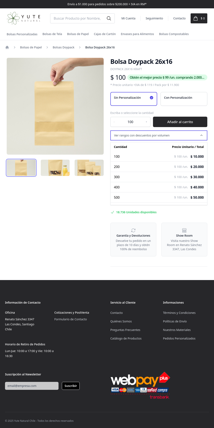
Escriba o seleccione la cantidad (132, 113)
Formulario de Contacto (70, 319)
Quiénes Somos (121, 321)
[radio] (133, 99)
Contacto (179, 18)
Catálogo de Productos (125, 338)
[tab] (21, 168)
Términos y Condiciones (179, 313)
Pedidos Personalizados (179, 338)
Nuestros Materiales (177, 330)
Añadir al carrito (180, 122)
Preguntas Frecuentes (125, 330)
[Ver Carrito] (199, 18)
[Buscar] (108, 18)
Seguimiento (154, 18)
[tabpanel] (55, 106)
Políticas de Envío (175, 321)
